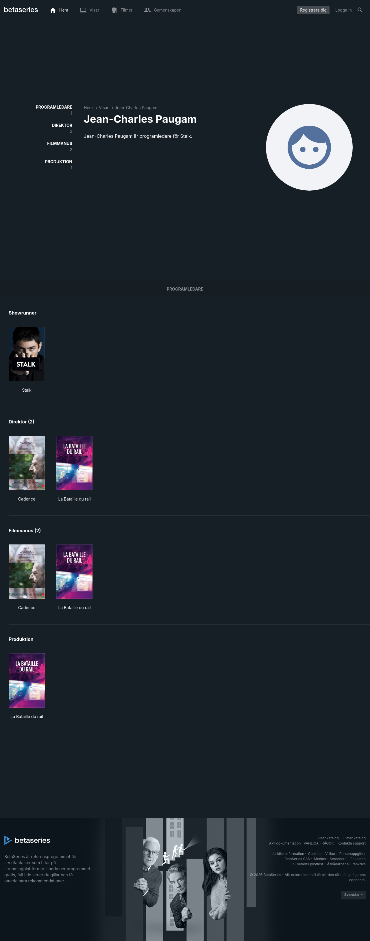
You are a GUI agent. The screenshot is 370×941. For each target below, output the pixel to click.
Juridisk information (288, 853)
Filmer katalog (354, 838)
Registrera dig (313, 10)
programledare (185, 289)
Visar (104, 107)
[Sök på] (360, 10)
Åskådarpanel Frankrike (346, 864)
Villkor (330, 853)
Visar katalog (328, 838)
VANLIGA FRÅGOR (319, 843)
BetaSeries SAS (297, 859)
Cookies (314, 853)
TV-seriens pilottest (307, 864)
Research (358, 859)
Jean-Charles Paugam (136, 107)
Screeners (338, 859)
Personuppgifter (352, 853)
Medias (320, 859)
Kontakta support (352, 843)
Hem (88, 107)
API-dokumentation (285, 843)
